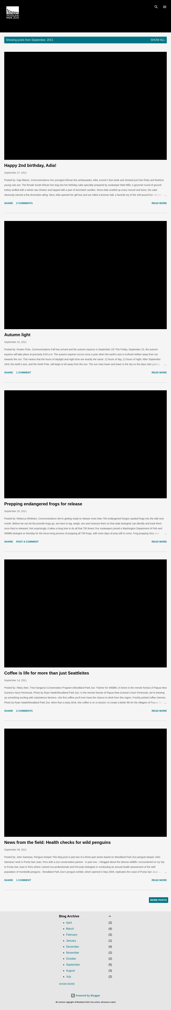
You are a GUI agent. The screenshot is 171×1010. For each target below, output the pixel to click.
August (70, 970)
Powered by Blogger (85, 995)
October (71, 958)
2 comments (24, 203)
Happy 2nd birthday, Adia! (30, 165)
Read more (159, 203)
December (72, 946)
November (72, 952)
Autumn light (17, 334)
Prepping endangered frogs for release (43, 503)
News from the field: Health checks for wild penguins (57, 842)
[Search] (156, 6)
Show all (158, 39)
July (68, 976)
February (71, 934)
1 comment (23, 372)
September (73, 964)
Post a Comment (27, 541)
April (69, 922)
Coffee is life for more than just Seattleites (46, 673)
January (71, 940)
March (70, 928)
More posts (158, 900)
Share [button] (8, 203)
